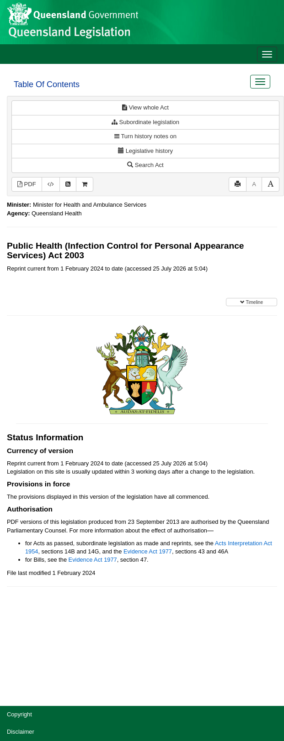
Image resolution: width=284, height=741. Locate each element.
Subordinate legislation (145, 122)
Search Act (145, 165)
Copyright (19, 714)
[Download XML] (51, 184)
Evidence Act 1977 (147, 551)
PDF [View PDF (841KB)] (26, 184)
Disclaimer (20, 731)
